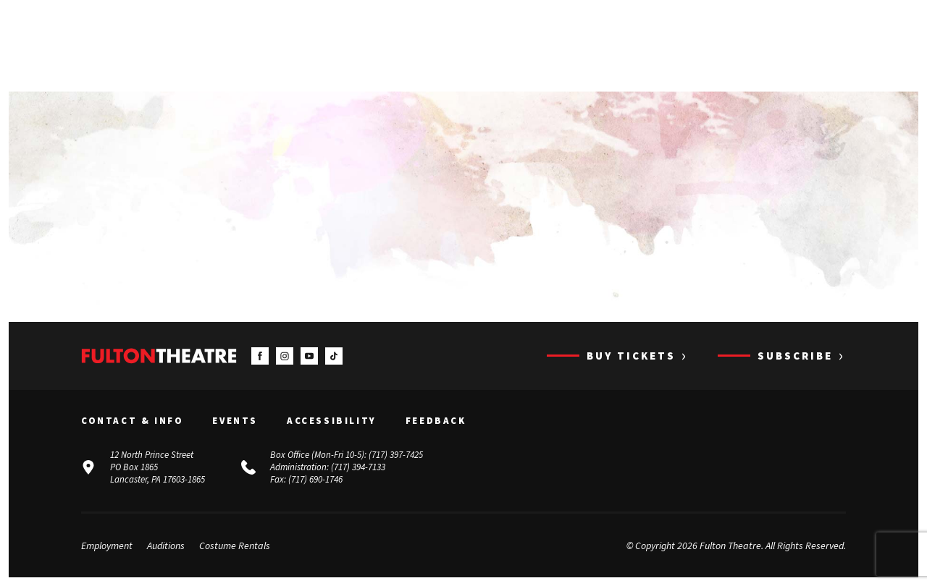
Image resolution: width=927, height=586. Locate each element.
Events (235, 421)
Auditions (166, 545)
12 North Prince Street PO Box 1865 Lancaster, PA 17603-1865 (157, 467)
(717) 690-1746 (315, 479)
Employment (107, 545)
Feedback (436, 421)
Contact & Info (132, 421)
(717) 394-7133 (358, 467)
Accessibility (332, 421)
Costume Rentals (234, 545)
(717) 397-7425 (396, 455)
